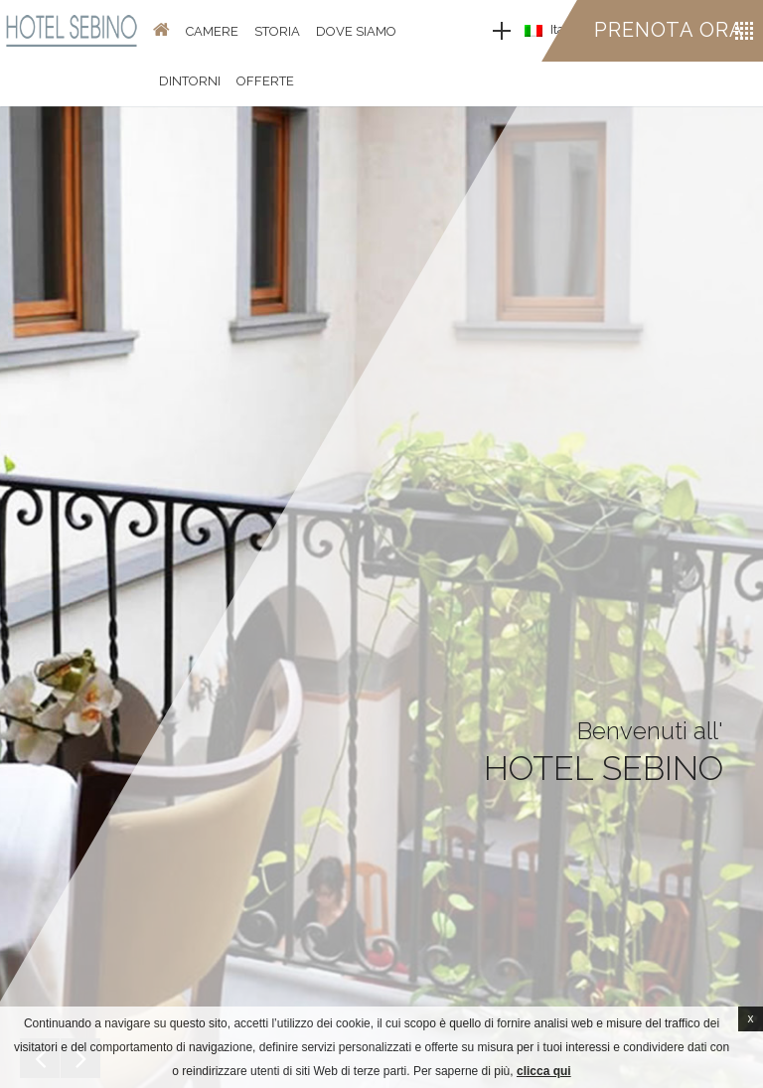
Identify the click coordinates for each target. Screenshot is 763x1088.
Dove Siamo (356, 31)
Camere (212, 31)
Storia (277, 31)
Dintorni (190, 81)
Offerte (265, 81)
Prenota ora (669, 30)
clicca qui (544, 1071)
